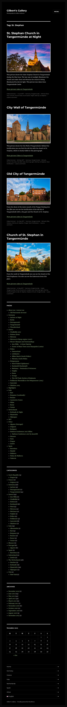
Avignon (13, 427)
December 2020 (13, 591)
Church (12, 95)
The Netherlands (14, 560)
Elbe (48, 221)
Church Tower (19, 95)
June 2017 (11, 594)
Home (9, 666)
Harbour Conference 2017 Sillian (21, 431)
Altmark (43, 93)
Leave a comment (12, 97)
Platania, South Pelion (19, 359)
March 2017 (12, 601)
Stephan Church (31, 292)
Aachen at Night (15, 317)
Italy (10, 390)
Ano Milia (13, 497)
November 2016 (13, 606)
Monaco (13, 436)
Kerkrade (13, 565)
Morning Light (30, 162)
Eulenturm (23, 290)
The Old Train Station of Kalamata (24, 378)
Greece (10, 329)
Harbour (9, 223)
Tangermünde (35, 93)
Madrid (12, 451)
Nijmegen (13, 417)
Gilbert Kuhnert (11, 93)
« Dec (15, 655)
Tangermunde (15, 325)
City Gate (14, 162)
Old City (37, 95)
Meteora (13, 337)
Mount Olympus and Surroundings (22, 342)
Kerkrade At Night (16, 412)
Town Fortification (34, 223)
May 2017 (11, 596)
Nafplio (14, 371)
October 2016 (13, 608)
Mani (12, 506)
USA (9, 572)
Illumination (26, 95)
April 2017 (11, 598)
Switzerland (12, 555)
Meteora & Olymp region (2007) (21, 339)
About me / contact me (16, 310)
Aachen (12, 487)
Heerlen (13, 562)
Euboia (12, 502)
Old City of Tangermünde (26, 173)
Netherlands (12, 410)
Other (10, 422)
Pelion (12, 349)
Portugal (11, 545)
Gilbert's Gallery (17, 10)
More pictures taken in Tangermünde (20, 89)
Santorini (13, 383)
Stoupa (14, 376)
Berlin (12, 320)
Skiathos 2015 (15, 385)
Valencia (13, 458)
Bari (11, 393)
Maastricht (14, 414)
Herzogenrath (15, 322)
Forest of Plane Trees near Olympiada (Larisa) (28, 346)
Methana (13, 511)
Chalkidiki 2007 (15, 332)
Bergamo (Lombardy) (17, 395)
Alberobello (14, 528)
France (10, 480)
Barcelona (13, 448)
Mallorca (13, 453)
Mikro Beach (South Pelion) (21, 356)
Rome (12, 405)
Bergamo (13, 533)
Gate (24, 162)
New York (13, 574)
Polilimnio (13, 519)
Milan (12, 402)
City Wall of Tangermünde (26, 107)
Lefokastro (15, 354)
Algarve (12, 548)
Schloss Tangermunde (13, 292)
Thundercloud (15, 327)
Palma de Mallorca (16, 456)
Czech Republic (13, 475)
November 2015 (13, 615)
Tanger (26, 223)
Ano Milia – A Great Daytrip (21, 344)
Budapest (13, 429)
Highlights (12, 388)
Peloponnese (14, 361)
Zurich (12, 444)
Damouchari (16, 351)
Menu (56, 11)
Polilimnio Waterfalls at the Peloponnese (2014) (26, 380)
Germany (28, 93)
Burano (12, 397)
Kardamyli (13, 504)
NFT (9, 419)
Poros (14, 373)
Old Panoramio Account (18, 312)
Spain (10, 446)
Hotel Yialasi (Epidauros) (20, 363)
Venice (12, 407)
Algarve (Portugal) (16, 424)
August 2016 (12, 613)
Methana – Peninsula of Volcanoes (24, 368)
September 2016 (14, 611)
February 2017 (13, 603)
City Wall (19, 162)
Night (32, 95)
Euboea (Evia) (15, 334)
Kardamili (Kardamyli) (19, 366)
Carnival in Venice (16, 400)
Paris (12, 439)
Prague (12, 441)
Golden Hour (30, 290)
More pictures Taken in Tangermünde (20, 155)
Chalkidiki (13, 499)
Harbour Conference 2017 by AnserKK (25, 434)
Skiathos (13, 523)
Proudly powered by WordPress (26, 702)
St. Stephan (43, 95)
